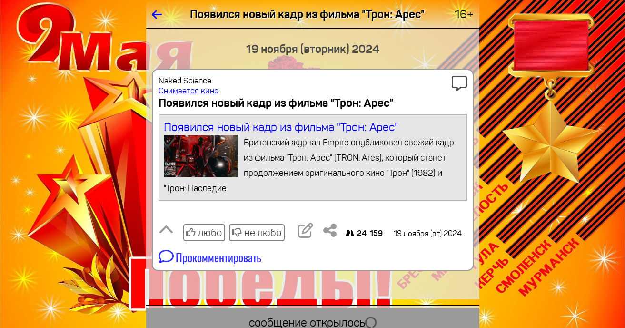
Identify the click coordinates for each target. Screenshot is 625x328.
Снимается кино (188, 91)
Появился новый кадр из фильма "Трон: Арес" (312, 158)
